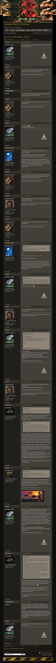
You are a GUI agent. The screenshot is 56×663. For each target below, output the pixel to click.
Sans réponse (48, 33)
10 (27, 39)
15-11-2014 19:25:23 (26, 330)
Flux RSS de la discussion (46, 652)
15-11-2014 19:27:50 (26, 381)
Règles (27, 30)
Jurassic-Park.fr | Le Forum (16, 24)
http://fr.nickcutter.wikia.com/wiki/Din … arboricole (32, 255)
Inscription (39, 30)
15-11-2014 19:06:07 (26, 99)
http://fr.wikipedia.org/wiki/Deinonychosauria (31, 487)
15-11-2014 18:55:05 (26, 42)
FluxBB (50, 654)
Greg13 (7, 67)
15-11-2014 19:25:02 (26, 306)
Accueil (12, 30)
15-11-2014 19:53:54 (26, 404)
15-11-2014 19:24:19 (26, 274)
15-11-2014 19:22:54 (26, 243)
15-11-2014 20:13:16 (26, 506)
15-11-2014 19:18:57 (26, 195)
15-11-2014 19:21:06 (26, 219)
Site (7, 30)
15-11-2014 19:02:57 (26, 67)
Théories (27, 37)
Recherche (33, 30)
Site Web (8, 85)
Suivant (36, 39)
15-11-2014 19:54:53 (26, 467)
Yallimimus (8, 405)
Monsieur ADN (9, 148)
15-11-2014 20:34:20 (26, 601)
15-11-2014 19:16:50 (26, 172)
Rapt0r (7, 42)
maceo (7, 195)
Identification (45, 30)
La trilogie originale (16, 37)
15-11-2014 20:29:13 (26, 553)
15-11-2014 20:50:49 (26, 621)
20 (32, 39)
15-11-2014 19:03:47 (26, 90)
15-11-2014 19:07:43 (26, 123)
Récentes (43, 33)
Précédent (10, 39)
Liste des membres (20, 30)
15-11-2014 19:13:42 (26, 148)
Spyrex (7, 467)
